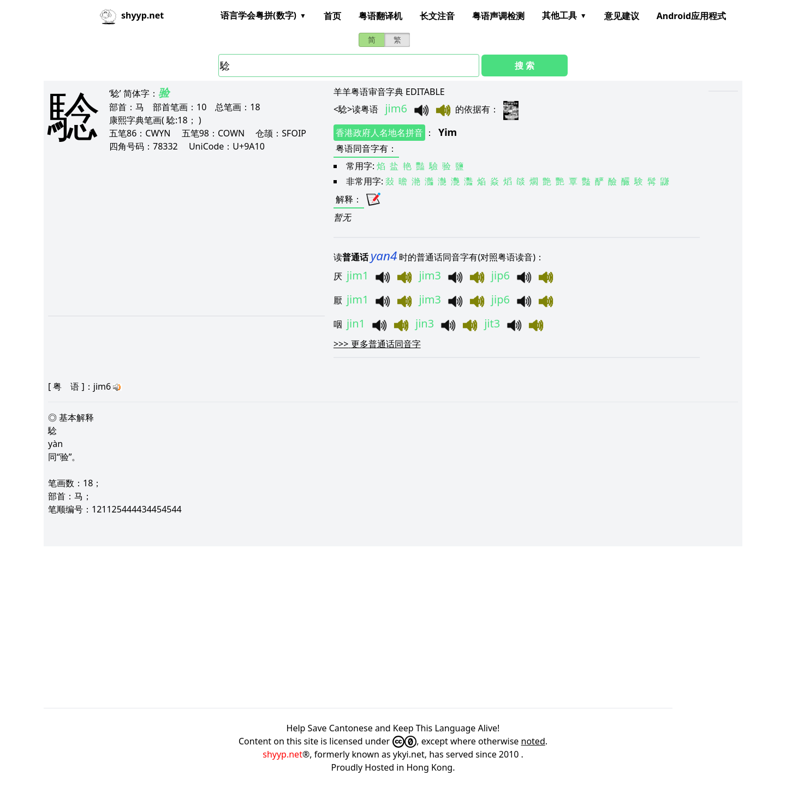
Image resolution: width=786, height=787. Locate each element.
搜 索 (524, 65)
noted (533, 741)
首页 (332, 16)
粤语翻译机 (380, 16)
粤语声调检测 (498, 16)
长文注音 (437, 16)
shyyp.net (282, 754)
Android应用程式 (691, 16)
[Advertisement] (172, 233)
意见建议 (621, 16)
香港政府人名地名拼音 (379, 133)
